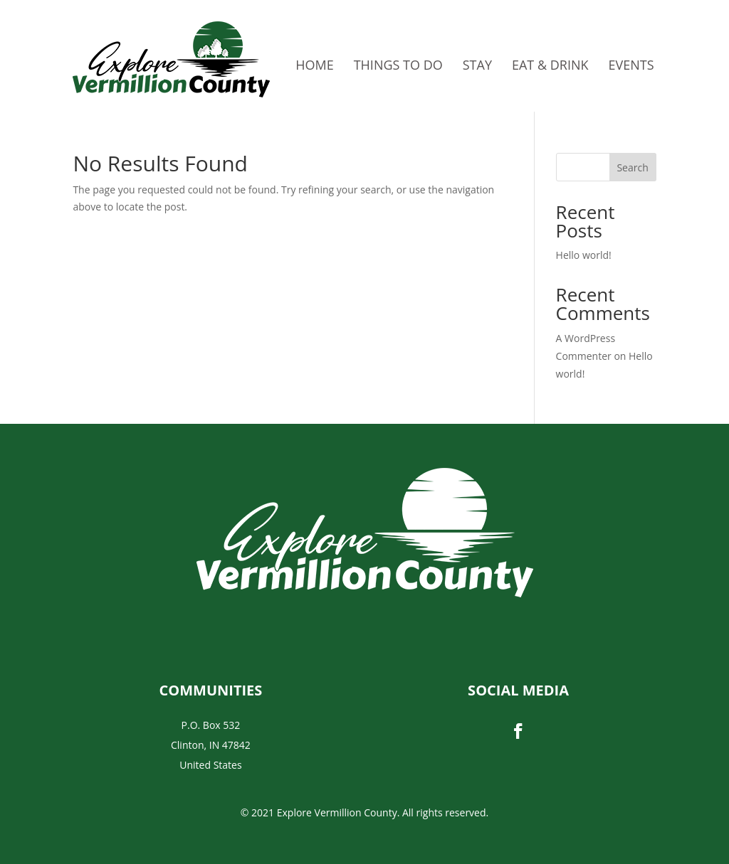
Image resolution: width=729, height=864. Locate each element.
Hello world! (584, 255)
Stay (477, 64)
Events (631, 64)
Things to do (398, 64)
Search (632, 167)
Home (314, 64)
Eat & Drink (550, 64)
